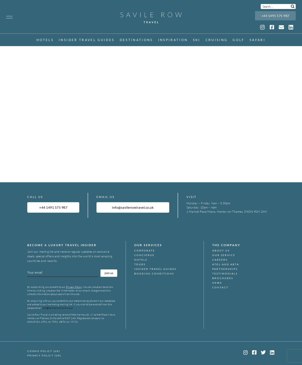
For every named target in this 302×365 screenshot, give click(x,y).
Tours (140, 264)
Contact (220, 287)
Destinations (136, 40)
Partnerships (225, 269)
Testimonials (225, 273)
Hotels (45, 40)
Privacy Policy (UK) (44, 355)
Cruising (217, 40)
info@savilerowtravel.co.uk (57, 307)
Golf (238, 40)
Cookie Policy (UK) (43, 351)
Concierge (144, 255)
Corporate (144, 250)
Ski (196, 40)
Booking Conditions (154, 273)
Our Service (223, 255)
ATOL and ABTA (225, 264)
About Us (221, 250)
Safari (258, 40)
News (217, 283)
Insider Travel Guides (87, 40)
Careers (220, 260)
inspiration (173, 40)
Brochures (222, 278)
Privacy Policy (74, 287)
